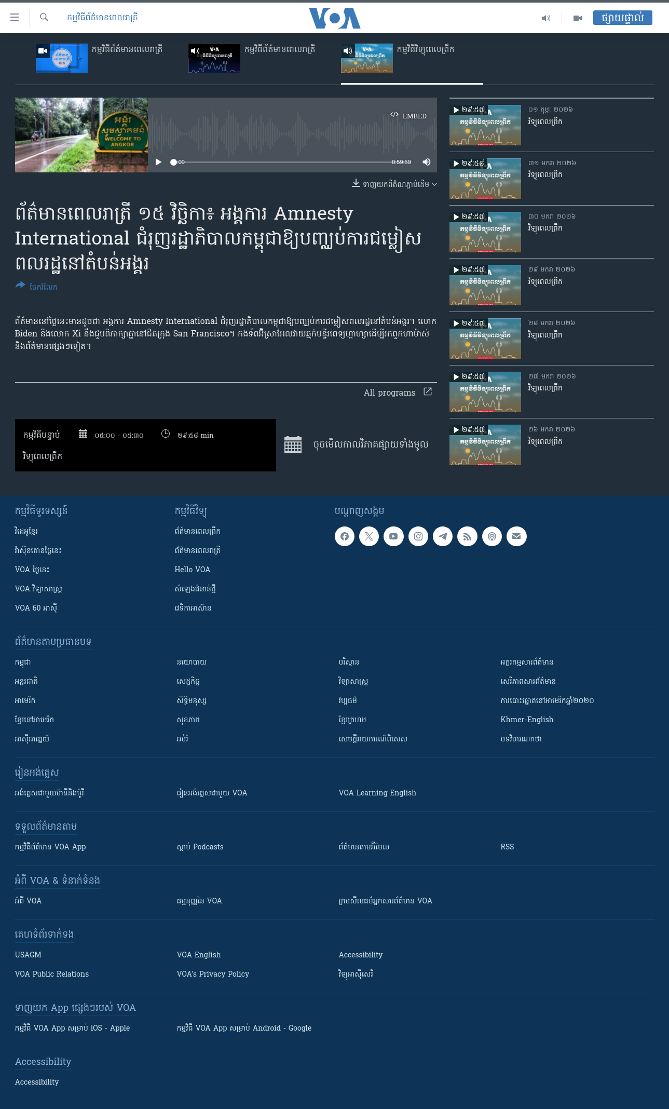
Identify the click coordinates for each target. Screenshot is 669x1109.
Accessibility (361, 955)
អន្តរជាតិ (26, 682)
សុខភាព (188, 720)
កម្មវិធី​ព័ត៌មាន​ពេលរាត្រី (102, 18)
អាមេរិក (25, 701)
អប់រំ (182, 739)
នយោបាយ (192, 662)
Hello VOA (193, 570)
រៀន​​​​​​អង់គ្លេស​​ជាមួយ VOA (212, 793)
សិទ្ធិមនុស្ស (192, 701)
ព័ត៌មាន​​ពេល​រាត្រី (198, 551)
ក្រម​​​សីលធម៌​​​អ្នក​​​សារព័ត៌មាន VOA (386, 901)
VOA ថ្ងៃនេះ (32, 570)
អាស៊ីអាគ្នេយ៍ (32, 739)
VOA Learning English (378, 793)
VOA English (199, 955)
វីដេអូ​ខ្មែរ (26, 531)
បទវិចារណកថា (521, 739)
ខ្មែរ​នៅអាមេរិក (34, 720)
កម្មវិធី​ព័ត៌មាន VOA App (50, 847)
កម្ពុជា (23, 662)
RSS (507, 847)
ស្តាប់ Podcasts (200, 847)
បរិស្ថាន (349, 662)
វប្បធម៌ (348, 701)
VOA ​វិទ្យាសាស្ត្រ (38, 589)
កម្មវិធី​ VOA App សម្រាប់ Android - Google (244, 1028)
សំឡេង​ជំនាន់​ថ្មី (195, 589)
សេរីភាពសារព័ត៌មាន (528, 682)
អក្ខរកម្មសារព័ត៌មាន (527, 662)
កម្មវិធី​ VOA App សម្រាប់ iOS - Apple (72, 1028)
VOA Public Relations (52, 974)
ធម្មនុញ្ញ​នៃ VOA (200, 901)
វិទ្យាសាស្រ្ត (353, 682)
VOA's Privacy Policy (213, 974)
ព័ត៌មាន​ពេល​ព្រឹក (198, 531)
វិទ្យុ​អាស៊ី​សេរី (356, 974)
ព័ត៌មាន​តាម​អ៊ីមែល (364, 847)
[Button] (37, 288)
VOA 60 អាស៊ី (36, 608)
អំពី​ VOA (28, 901)
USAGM (28, 955)
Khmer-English (527, 720)
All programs (398, 393)
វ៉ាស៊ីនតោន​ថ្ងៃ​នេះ (38, 551)
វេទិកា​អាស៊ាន (193, 608)
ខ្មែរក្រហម (352, 720)
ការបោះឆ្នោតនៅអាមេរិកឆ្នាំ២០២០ (547, 701)
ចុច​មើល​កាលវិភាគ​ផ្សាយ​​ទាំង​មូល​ (356, 445)
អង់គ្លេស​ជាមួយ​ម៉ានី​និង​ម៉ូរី (49, 793)
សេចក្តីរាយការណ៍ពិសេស (373, 739)
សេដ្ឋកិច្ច (188, 682)
